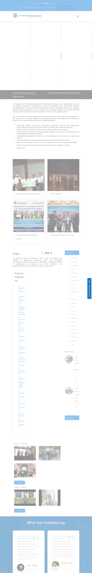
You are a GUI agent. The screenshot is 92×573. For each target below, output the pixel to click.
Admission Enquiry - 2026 (89, 288)
